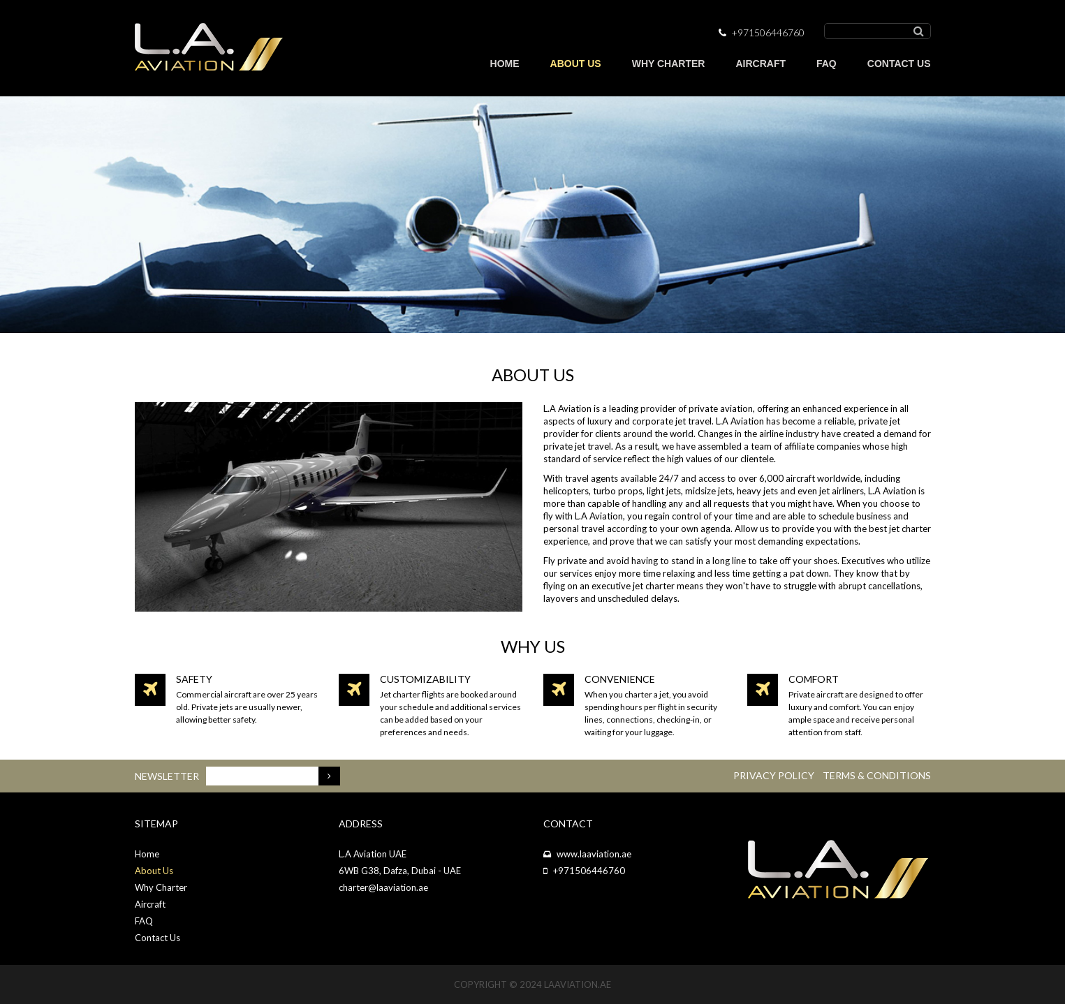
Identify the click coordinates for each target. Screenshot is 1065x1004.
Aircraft (150, 904)
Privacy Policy (773, 775)
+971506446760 (589, 870)
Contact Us (157, 937)
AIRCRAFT (760, 63)
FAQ (826, 63)
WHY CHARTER (668, 63)
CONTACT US (899, 63)
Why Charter (161, 887)
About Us (154, 870)
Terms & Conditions (877, 775)
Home (147, 853)
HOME (505, 63)
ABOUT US (575, 63)
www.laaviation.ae (594, 853)
